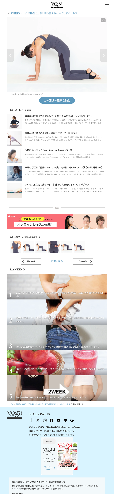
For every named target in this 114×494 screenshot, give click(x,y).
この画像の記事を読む (57, 100)
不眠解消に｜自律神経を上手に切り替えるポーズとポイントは (44, 13)
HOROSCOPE (49, 435)
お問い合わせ (21, 484)
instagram (44, 420)
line (64, 420)
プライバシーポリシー (63, 484)
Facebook (29, 420)
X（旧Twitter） (37, 420)
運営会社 (92, 484)
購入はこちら (89, 442)
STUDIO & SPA (65, 435)
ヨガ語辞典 (75, 487)
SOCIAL (75, 427)
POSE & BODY (35, 427)
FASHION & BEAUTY (62, 431)
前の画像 (31, 261)
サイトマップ (64, 487)
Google (71, 420)
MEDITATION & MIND (57, 427)
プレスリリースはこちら (37, 484)
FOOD (46, 431)
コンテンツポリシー (79, 484)
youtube (58, 420)
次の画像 (83, 261)
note (51, 420)
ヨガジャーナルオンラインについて (45, 487)
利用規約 (50, 484)
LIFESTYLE (34, 435)
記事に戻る (57, 261)
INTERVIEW (35, 431)
